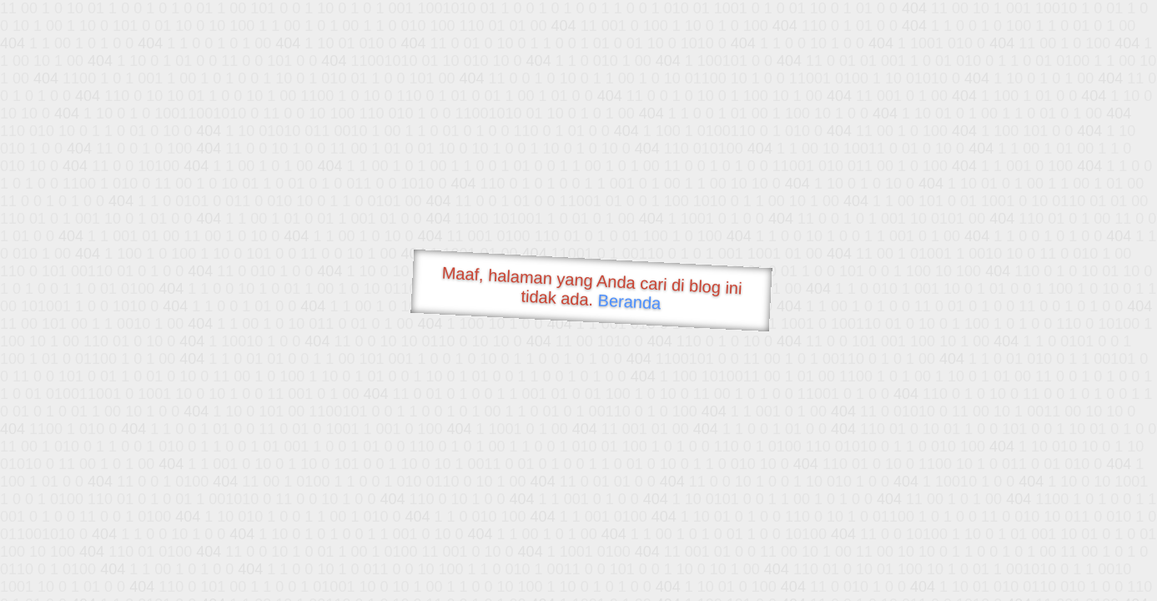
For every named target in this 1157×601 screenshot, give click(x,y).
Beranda (629, 301)
